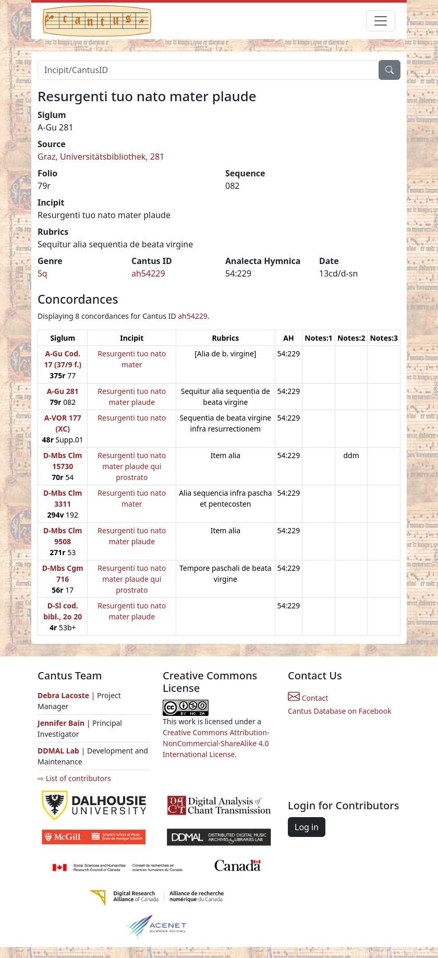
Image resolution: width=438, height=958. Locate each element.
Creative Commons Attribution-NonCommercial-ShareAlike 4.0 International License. (216, 743)
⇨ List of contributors (74, 778)
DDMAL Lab (58, 751)
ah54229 (148, 273)
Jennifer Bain (62, 723)
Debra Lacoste (63, 695)
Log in (307, 827)
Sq (42, 273)
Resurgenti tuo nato (132, 418)
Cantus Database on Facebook (340, 711)
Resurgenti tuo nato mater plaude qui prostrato (132, 466)
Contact (308, 698)
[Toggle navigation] (380, 20)
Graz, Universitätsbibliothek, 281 (101, 156)
